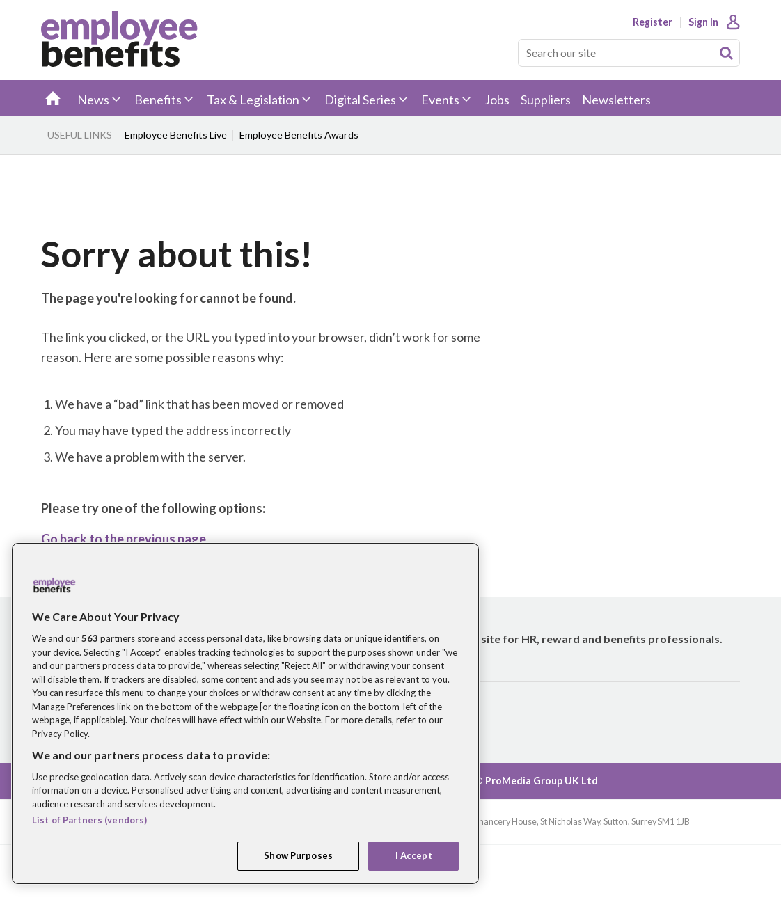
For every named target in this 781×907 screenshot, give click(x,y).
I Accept (413, 855)
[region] (245, 713)
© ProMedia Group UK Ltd (536, 781)
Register (652, 22)
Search (726, 53)
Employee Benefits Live (176, 135)
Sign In (703, 22)
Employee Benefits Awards (298, 135)
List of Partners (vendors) (89, 820)
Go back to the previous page (123, 538)
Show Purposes (298, 855)
